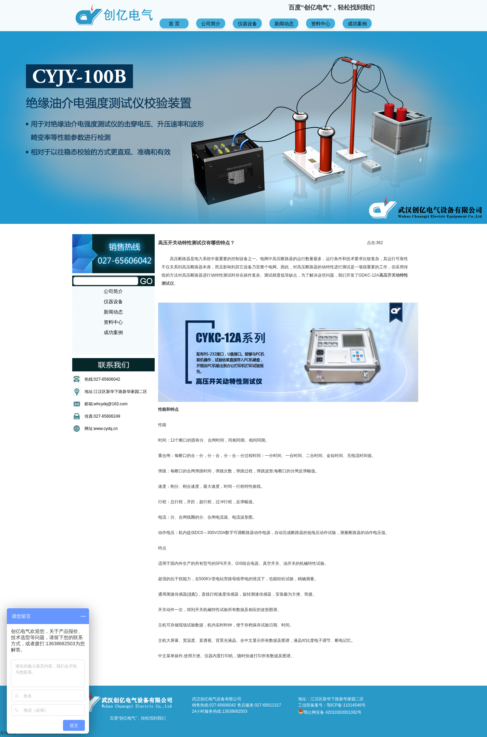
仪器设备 (247, 23)
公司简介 (210, 23)
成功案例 (357, 23)
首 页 (174, 23)
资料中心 (320, 23)
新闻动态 (284, 23)
